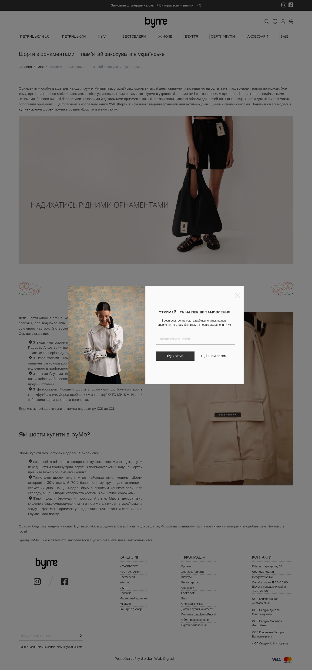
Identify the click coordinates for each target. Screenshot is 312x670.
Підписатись (175, 355)
